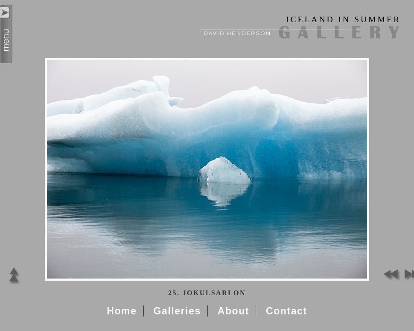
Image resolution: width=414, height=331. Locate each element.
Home (122, 310)
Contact (286, 310)
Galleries (177, 310)
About (233, 310)
